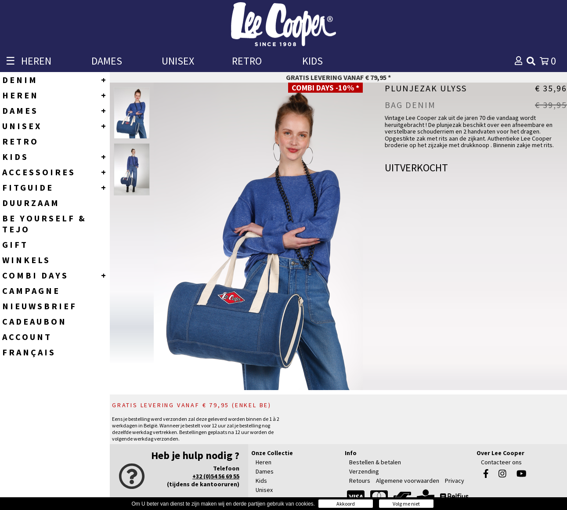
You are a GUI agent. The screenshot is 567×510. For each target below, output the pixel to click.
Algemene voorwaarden (407, 481)
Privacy (454, 481)
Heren (263, 462)
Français (29, 352)
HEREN (36, 61)
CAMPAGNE (31, 290)
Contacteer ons (501, 462)
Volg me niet (406, 503)
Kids (261, 481)
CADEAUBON (34, 321)
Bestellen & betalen (375, 462)
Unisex (264, 490)
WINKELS (26, 259)
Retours (359, 481)
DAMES (106, 61)
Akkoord (345, 503)
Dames (265, 471)
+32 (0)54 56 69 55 (215, 476)
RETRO (247, 61)
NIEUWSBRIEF (39, 305)
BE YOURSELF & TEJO (44, 224)
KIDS (312, 61)
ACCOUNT (27, 336)
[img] (531, 61)
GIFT (15, 244)
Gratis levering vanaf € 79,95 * (338, 77)
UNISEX (178, 61)
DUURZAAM (31, 202)
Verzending (364, 471)
